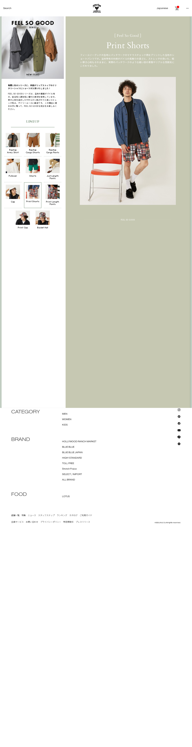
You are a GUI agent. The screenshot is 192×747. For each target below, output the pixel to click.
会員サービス (17, 520)
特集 (24, 513)
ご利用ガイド (86, 513)
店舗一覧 (15, 513)
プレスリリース (83, 520)
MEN (64, 412)
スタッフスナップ (46, 513)
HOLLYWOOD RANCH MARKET (79, 440)
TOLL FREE (68, 461)
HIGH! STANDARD (72, 456)
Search (7, 8)
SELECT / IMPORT (72, 472)
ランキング (62, 513)
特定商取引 (68, 520)
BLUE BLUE (68, 445)
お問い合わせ (32, 520)
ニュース (32, 513)
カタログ (73, 513)
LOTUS (66, 494)
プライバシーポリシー (50, 520)
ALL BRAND (68, 478)
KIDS (65, 423)
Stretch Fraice (69, 467)
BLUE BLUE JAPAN (72, 450)
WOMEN (66, 417)
